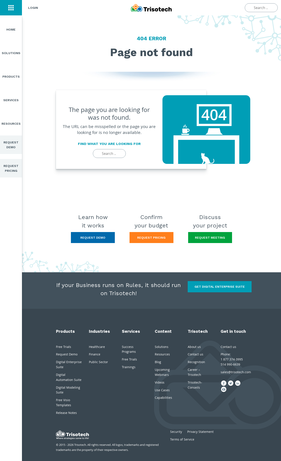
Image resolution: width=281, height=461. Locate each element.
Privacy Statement (200, 432)
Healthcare (97, 347)
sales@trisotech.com (236, 372)
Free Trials (63, 347)
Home (11, 29)
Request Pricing (11, 168)
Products (11, 76)
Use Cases (162, 390)
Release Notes (66, 413)
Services (11, 100)
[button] (11, 7)
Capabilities (163, 397)
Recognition (196, 362)
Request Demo (11, 145)
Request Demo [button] (92, 237)
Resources (11, 123)
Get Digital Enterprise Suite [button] (220, 286)
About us (194, 347)
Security (176, 432)
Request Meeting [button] (210, 237)
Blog (158, 362)
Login (33, 7)
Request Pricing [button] (151, 237)
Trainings (128, 367)
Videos (159, 382)
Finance (94, 354)
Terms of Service (182, 439)
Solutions (11, 53)
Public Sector (98, 362)
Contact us (195, 354)
